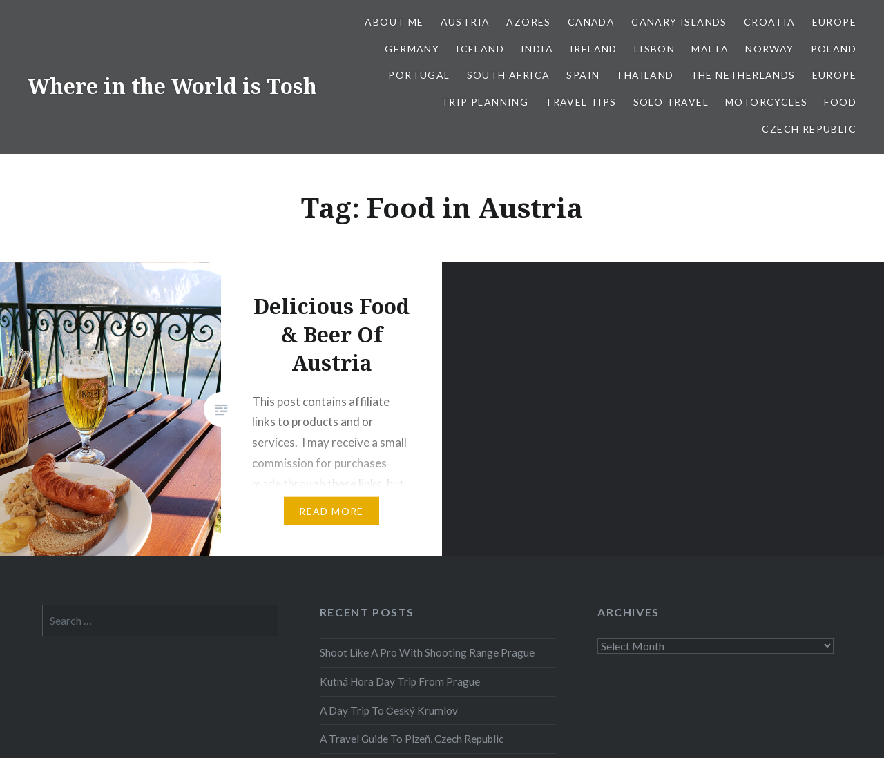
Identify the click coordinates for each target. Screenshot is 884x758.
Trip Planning (484, 102)
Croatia (770, 22)
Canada (591, 22)
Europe (834, 22)
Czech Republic (809, 129)
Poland (833, 49)
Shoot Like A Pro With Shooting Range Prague (427, 652)
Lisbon (654, 49)
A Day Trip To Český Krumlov (389, 710)
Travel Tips (580, 102)
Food (840, 102)
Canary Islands (679, 22)
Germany (412, 49)
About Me (394, 22)
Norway (769, 49)
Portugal (419, 75)
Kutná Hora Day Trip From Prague (400, 681)
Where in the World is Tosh (172, 86)
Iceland (480, 49)
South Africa (508, 75)
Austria (465, 22)
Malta (710, 49)
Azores (528, 22)
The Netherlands (743, 75)
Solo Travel (671, 102)
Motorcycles (766, 102)
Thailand (644, 75)
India (537, 49)
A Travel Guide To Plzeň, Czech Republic (412, 738)
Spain (582, 75)
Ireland (593, 49)
